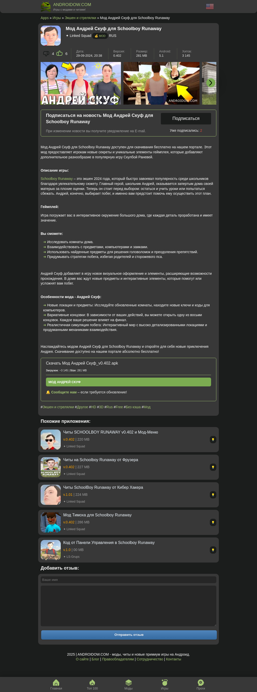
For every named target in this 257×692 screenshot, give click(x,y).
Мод (147, 407)
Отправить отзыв (129, 642)
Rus (109, 407)
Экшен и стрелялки (80, 18)
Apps (45, 18)
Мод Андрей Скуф (64, 382)
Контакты (173, 667)
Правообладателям (118, 667)
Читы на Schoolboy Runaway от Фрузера (100, 460)
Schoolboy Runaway (57, 179)
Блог (95, 667)
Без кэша (133, 407)
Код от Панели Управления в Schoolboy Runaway (109, 542)
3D (101, 407)
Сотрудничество (150, 667)
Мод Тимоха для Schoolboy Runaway (97, 515)
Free (119, 407)
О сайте (82, 667)
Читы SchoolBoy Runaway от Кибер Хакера (103, 487)
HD (93, 407)
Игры (57, 18)
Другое (82, 407)
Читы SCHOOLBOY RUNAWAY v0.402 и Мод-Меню (110, 432)
